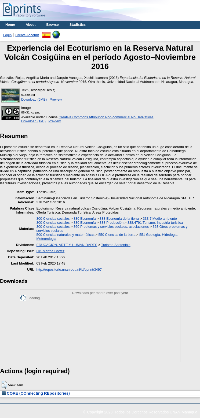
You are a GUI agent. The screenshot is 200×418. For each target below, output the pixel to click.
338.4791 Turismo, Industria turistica (155, 223)
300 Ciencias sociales (53, 219)
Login (7, 35)
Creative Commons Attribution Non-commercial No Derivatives (106, 117)
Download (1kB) (33, 121)
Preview (56, 99)
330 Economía (85, 219)
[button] (4, 385)
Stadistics (78, 25)
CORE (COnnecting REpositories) (36, 393)
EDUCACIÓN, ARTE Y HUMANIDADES (67, 245)
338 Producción (111, 223)
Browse (52, 25)
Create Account (27, 35)
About (31, 25)
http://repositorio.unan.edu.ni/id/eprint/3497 (69, 269)
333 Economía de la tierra (119, 219)
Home (10, 25)
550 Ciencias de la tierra (116, 235)
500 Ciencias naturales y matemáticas (65, 235)
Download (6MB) (34, 99)
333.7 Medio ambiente (160, 219)
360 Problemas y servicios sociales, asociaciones (111, 227)
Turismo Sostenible (115, 245)
